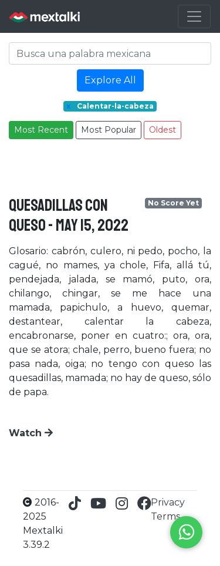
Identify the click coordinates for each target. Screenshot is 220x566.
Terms (165, 516)
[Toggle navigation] (194, 16)
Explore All (110, 80)
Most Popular (108, 129)
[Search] (110, 53)
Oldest (162, 129)
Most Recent (41, 129)
